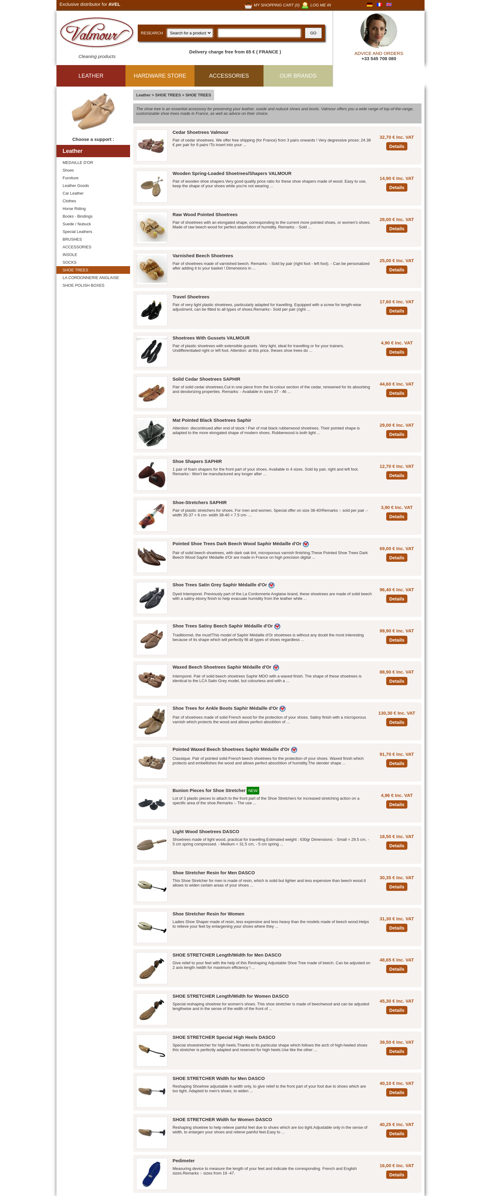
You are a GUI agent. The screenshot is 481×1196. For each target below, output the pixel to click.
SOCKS (70, 262)
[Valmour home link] (97, 34)
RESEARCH (152, 33)
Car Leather (73, 193)
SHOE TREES (75, 270)
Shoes (68, 170)
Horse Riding (74, 208)
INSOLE (70, 254)
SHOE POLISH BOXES (84, 285)
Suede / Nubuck (77, 224)
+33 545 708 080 (378, 58)
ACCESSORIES (77, 247)
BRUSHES (72, 239)
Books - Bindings (78, 216)
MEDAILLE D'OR (78, 162)
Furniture (71, 178)
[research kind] (189, 33)
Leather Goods (76, 185)
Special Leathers (77, 231)
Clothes (69, 201)
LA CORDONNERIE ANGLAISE (91, 277)
